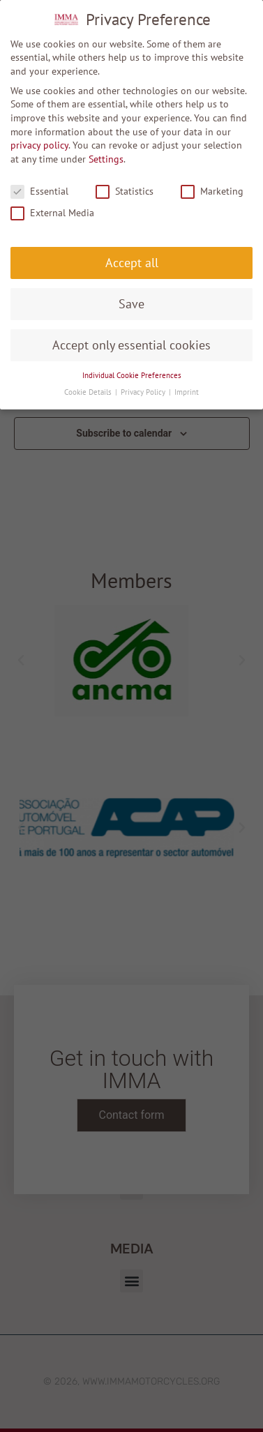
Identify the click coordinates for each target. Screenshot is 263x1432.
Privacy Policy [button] (144, 392)
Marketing (212, 191)
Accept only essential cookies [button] (131, 345)
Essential (39, 191)
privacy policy (39, 145)
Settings (106, 159)
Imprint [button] (186, 392)
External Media (52, 213)
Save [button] (131, 304)
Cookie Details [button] (89, 392)
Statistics (124, 191)
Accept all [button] (131, 263)
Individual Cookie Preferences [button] (131, 375)
